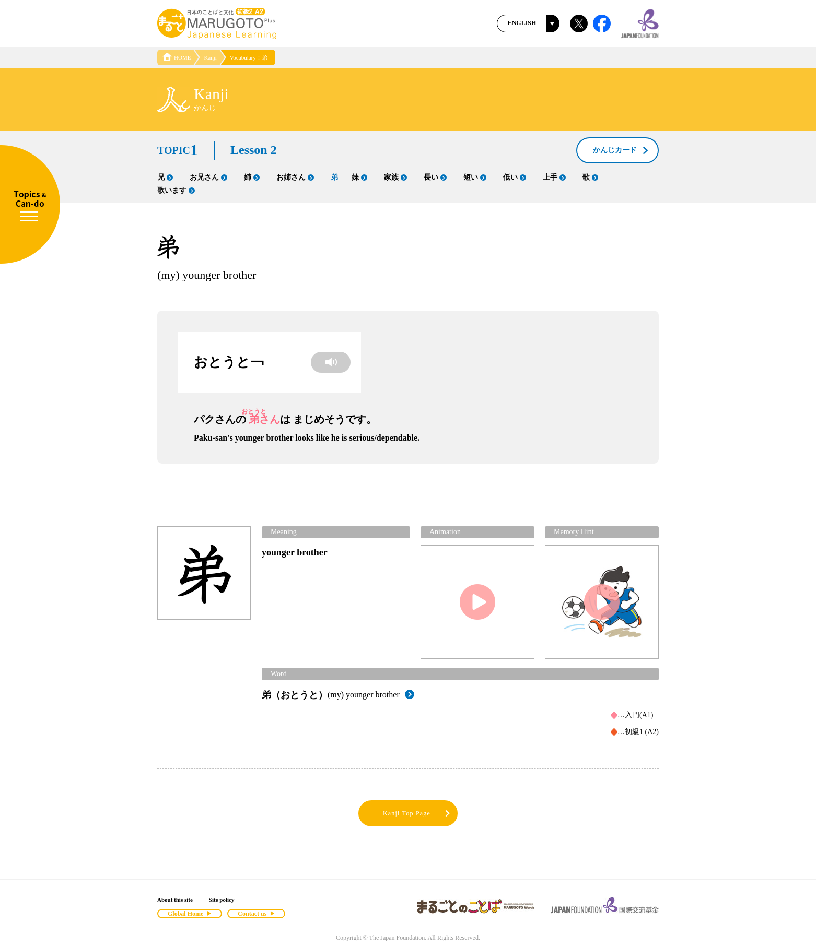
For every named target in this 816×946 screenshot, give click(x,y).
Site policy (222, 899)
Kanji (210, 57)
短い (474, 177)
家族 (395, 177)
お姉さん (295, 177)
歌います (176, 190)
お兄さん (208, 177)
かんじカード (621, 151)
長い (435, 177)
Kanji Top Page (417, 814)
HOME (176, 57)
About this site (175, 899)
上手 (554, 177)
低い (514, 177)
